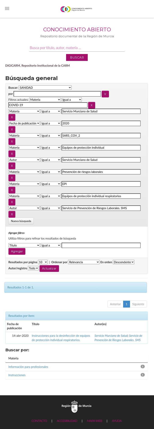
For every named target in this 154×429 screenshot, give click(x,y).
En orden (106, 262)
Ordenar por (59, 262)
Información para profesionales (28, 366)
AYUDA (117, 420)
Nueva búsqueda (21, 221)
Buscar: (13, 87)
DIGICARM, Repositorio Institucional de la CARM (37, 65)
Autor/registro (17, 268)
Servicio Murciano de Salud (111, 335)
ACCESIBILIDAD (67, 420)
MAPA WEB (94, 420)
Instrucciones (17, 375)
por (10, 93)
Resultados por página (22, 262)
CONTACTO (39, 420)
